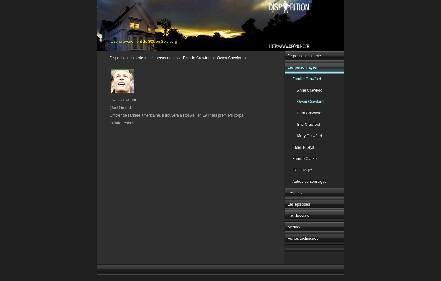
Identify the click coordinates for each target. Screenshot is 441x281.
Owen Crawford (310, 101)
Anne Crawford (310, 90)
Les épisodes (299, 204)
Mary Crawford (309, 136)
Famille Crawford (307, 79)
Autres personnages (309, 181)
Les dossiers (298, 216)
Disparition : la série (304, 56)
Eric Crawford (308, 124)
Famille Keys (303, 147)
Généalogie (302, 170)
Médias (294, 227)
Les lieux (295, 193)
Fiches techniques (303, 238)
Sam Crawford (309, 113)
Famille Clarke (305, 158)
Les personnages (302, 67)
